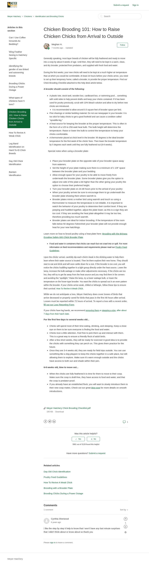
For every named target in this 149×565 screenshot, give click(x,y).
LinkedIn (54, 421)
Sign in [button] (135, 5)
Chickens (28, 16)
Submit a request (121, 5)
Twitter (50, 421)
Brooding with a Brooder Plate (58, 488)
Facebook (45, 421)
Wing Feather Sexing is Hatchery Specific (18, 55)
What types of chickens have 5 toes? (17, 100)
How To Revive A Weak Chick (17, 134)
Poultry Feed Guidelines (55, 477)
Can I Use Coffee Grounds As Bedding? (17, 40)
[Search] (120, 16)
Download (59, 412)
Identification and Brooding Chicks (49, 16)
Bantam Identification (15, 174)
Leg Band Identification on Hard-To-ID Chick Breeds (17, 148)
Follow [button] (122, 45)
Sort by (123, 510)
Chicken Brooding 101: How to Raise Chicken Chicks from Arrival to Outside (18, 118)
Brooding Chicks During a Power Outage (17, 86)
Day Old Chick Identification (16, 163)
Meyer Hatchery (14, 16)
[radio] (78, 439)
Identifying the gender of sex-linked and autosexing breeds (19, 71)
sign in (53, 542)
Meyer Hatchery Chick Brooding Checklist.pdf (69, 408)
